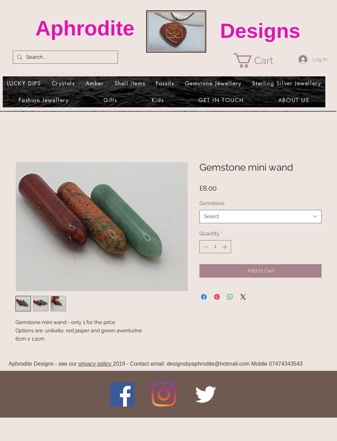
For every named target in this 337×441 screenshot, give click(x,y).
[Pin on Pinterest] (217, 297)
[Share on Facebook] (204, 297)
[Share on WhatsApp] (230, 297)
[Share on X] (243, 297)
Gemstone (212, 203)
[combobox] (260, 216)
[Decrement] (205, 246)
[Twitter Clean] (205, 394)
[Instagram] (164, 394)
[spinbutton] (215, 246)
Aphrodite (84, 28)
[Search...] (64, 57)
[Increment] (225, 246)
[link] (261, 60)
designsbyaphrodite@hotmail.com (208, 364)
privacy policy (95, 364)
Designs (260, 30)
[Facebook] (122, 394)
